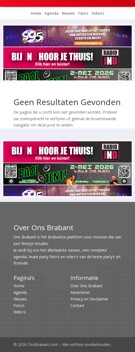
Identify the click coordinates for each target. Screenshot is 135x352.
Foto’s (82, 13)
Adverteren (80, 292)
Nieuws (68, 13)
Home (36, 13)
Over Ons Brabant (86, 285)
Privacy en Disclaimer (89, 299)
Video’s (97, 13)
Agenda (51, 13)
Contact (77, 305)
